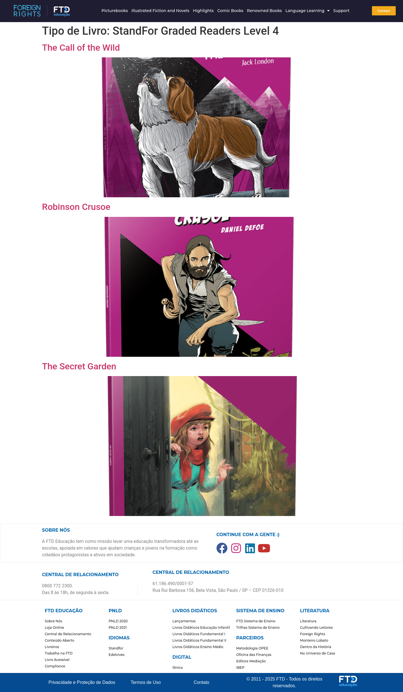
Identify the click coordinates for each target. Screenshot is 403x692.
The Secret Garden (79, 366)
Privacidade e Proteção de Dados (81, 682)
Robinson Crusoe (76, 206)
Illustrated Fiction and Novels (160, 10)
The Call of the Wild (81, 47)
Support (341, 10)
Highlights (203, 10)
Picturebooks (114, 10)
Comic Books (230, 10)
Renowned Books (264, 10)
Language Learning (307, 10)
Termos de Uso (146, 682)
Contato (201, 682)
